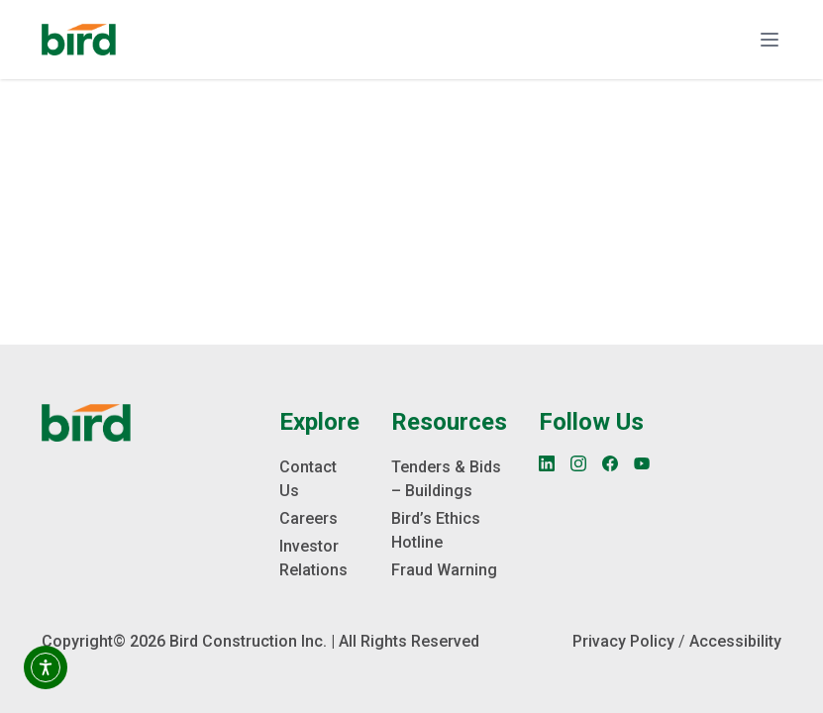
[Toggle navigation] (769, 39)
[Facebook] (610, 463)
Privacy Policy (623, 641)
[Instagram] (578, 463)
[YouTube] (642, 463)
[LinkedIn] (547, 463)
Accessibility (735, 641)
